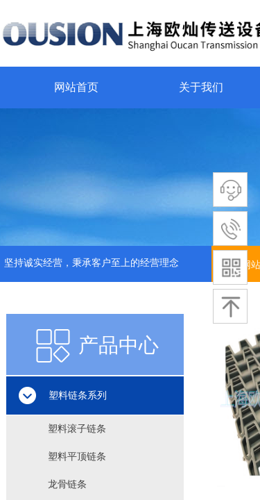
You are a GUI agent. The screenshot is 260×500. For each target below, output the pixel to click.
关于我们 (201, 87)
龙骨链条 (67, 484)
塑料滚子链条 (77, 429)
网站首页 (76, 87)
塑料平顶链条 (77, 456)
